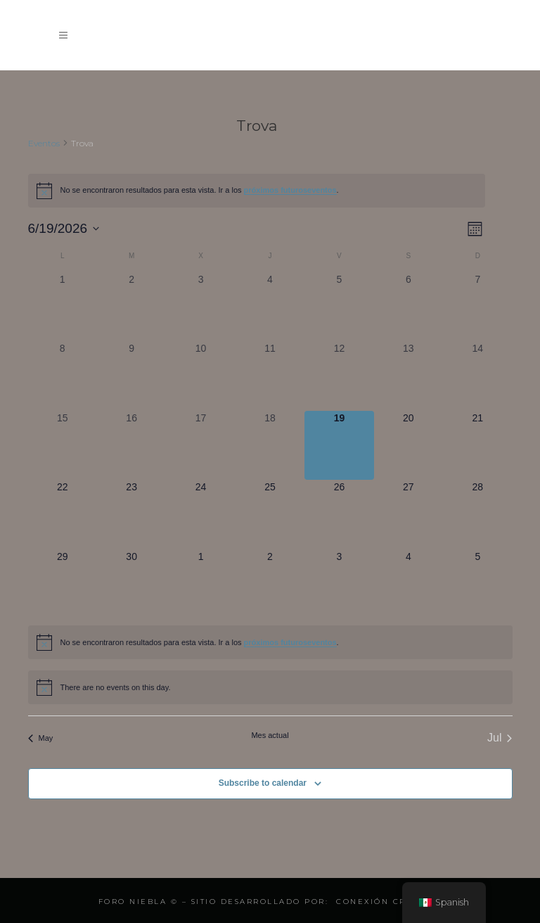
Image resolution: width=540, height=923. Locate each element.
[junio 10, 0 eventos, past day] (200, 375)
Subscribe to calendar (263, 783)
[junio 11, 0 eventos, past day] (270, 375)
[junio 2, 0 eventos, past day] (131, 306)
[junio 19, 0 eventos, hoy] (338, 445)
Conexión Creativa (389, 901)
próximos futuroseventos (290, 190)
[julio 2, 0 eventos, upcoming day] (270, 583)
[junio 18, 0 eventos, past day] (270, 445)
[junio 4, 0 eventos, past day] (270, 306)
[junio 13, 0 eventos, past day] (408, 375)
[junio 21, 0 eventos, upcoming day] (477, 445)
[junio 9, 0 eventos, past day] (131, 375)
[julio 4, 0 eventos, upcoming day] (408, 583)
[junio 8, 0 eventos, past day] (62, 375)
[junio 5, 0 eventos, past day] (338, 306)
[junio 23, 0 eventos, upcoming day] (131, 514)
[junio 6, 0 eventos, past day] (408, 306)
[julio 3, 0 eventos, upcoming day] (338, 583)
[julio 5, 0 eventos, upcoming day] (477, 583)
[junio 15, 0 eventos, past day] (62, 445)
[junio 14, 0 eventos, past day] (477, 375)
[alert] (256, 191)
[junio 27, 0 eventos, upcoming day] (408, 514)
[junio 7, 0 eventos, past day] (477, 306)
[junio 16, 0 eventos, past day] (131, 445)
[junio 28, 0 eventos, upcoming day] (477, 514)
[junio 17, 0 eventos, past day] (200, 445)
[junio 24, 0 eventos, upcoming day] (200, 514)
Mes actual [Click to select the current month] (269, 735)
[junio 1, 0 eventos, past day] (62, 306)
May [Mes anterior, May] (40, 738)
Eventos (44, 143)
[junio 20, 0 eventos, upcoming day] (408, 445)
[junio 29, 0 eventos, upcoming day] (62, 583)
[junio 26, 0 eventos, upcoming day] (338, 514)
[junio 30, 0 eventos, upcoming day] (131, 583)
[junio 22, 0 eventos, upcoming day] (62, 514)
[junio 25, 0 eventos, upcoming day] (270, 514)
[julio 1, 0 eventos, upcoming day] (200, 583)
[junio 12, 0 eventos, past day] (338, 375)
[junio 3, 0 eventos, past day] (200, 306)
